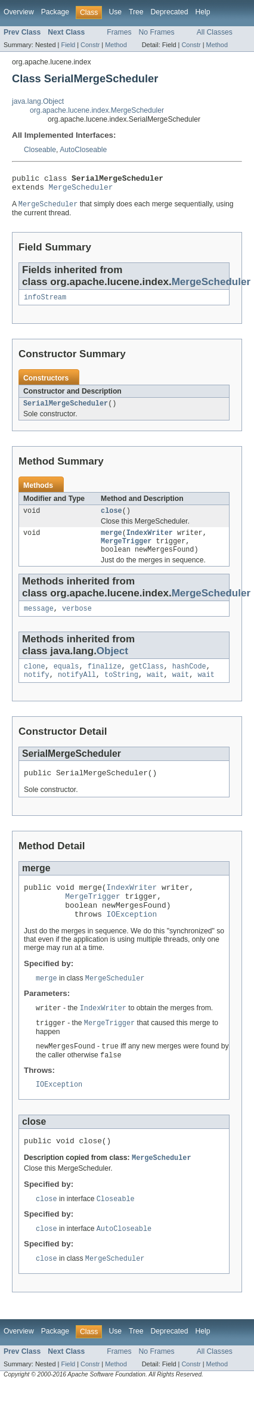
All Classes (215, 32)
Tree (136, 12)
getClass (147, 680)
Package (55, 12)
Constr (90, 44)
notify (36, 689)
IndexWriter (149, 541)
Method (115, 44)
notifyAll (77, 689)
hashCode (189, 680)
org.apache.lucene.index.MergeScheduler (97, 110)
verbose (77, 621)
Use (115, 12)
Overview (19, 12)
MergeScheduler (81, 190)
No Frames (157, 32)
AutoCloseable (83, 150)
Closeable (40, 150)
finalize (105, 680)
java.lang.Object (38, 101)
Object (112, 663)
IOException (132, 937)
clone (34, 680)
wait (155, 689)
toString (121, 689)
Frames (119, 32)
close (111, 518)
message (39, 621)
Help (202, 12)
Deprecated (169, 12)
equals (66, 680)
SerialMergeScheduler (65, 409)
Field (68, 44)
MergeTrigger (126, 551)
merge (111, 541)
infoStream (45, 302)
